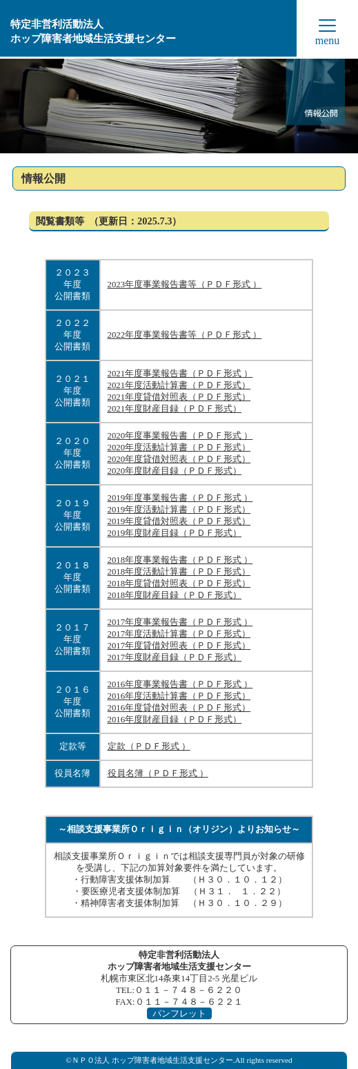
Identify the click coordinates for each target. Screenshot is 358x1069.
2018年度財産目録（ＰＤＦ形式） (175, 595)
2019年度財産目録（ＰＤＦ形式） (175, 533)
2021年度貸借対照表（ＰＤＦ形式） (179, 397)
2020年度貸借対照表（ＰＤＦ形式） (179, 459)
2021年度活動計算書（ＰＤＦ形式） (179, 385)
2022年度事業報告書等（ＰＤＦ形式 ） (185, 335)
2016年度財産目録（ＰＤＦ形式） (175, 719)
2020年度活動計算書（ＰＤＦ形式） (179, 447)
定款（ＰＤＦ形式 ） (149, 746)
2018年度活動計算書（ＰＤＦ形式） (179, 572)
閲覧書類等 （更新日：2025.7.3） (109, 221)
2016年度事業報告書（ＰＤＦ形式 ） (180, 684)
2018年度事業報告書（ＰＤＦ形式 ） (180, 560)
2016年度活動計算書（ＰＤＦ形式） (179, 696)
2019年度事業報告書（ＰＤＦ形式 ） (180, 498)
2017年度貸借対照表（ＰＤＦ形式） (179, 646)
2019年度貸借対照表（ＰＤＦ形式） (179, 521)
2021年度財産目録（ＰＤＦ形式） (175, 409)
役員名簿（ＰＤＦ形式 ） (158, 773)
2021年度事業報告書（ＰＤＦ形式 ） (180, 373)
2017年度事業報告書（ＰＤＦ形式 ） (180, 622)
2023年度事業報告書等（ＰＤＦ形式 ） (185, 284)
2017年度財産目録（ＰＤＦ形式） (175, 657)
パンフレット (179, 1014)
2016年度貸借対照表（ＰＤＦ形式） (179, 708)
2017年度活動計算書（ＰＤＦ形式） (179, 634)
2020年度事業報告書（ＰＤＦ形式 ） (180, 436)
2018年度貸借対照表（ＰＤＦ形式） (179, 583)
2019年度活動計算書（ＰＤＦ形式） (179, 509)
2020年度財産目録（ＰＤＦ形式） (175, 471)
